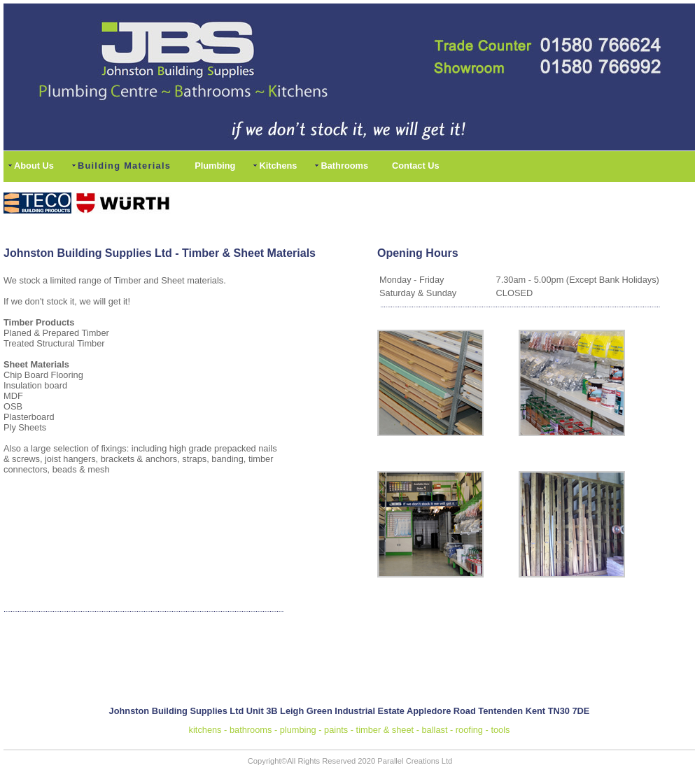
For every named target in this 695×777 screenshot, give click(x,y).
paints (336, 729)
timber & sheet (385, 729)
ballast (434, 729)
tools (500, 729)
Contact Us (416, 165)
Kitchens (278, 165)
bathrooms (251, 729)
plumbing (298, 729)
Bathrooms (344, 165)
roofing (469, 729)
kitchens (205, 729)
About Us (34, 165)
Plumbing (215, 165)
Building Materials (124, 165)
